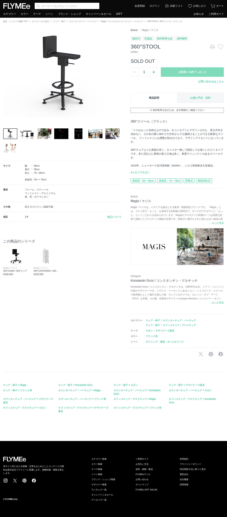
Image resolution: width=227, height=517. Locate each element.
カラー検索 (96, 464)
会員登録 (140, 5)
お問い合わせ (142, 479)
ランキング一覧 (99, 489)
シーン (49, 13)
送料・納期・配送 (144, 469)
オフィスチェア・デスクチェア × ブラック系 (137, 407)
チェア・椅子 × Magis (14, 385)
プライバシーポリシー (190, 464)
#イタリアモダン (140, 172)
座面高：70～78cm (170, 180)
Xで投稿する (201, 354)
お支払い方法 (142, 464)
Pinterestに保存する (211, 354)
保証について (114, 216)
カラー (24, 13)
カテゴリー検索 (99, 459)
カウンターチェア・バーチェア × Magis (79, 390)
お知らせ (199, 13)
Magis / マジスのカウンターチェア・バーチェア (122, 21)
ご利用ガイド (216, 13)
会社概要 (184, 479)
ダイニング (152, 341)
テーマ (37, 13)
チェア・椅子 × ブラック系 (17, 390)
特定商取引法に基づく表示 (193, 469)
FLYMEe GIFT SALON (146, 489)
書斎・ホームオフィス (172, 341)
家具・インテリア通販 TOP (15, 21)
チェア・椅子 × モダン (126, 385)
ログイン (155, 5)
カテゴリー (9, 13)
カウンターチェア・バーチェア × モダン (190, 390)
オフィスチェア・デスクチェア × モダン (24, 407)
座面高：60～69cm (143, 180)
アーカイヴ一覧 (99, 500)
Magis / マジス (150, 30)
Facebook (34, 480)
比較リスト (176, 5)
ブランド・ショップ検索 (103, 479)
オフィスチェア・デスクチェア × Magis (135, 399)
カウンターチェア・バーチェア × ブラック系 (82, 399)
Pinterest (24, 480)
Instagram (5, 480)
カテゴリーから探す (40, 21)
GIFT (119, 13)
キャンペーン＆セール (98, 13)
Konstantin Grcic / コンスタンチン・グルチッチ (164, 280)
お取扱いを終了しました (192, 72)
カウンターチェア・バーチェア (83, 21)
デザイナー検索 (99, 484)
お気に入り (199, 5)
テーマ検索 (96, 469)
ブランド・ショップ (69, 13)
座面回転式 (204, 180)
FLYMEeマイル (143, 474)
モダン (149, 330)
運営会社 (184, 474)
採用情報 (184, 484)
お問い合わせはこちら (211, 81)
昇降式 (189, 180)
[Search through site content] (67, 6)
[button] (6, 72)
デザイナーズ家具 (164, 330)
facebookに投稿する (221, 354)
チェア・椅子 (59, 21)
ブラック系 (152, 336)
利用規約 (184, 459)
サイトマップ (142, 484)
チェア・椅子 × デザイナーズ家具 (187, 385)
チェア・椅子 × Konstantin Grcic (75, 385)
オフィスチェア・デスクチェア (179, 325)
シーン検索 (96, 474)
